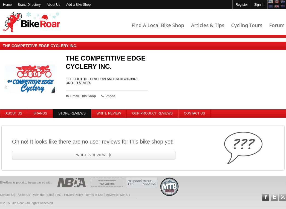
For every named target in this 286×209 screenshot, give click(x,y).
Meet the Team (43, 194)
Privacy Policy (73, 194)
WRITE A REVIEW (91, 155)
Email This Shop (81, 96)
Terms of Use (94, 194)
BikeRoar (31, 22)
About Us (53, 5)
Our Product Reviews (152, 113)
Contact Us (194, 113)
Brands (40, 113)
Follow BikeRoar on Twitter (274, 197)
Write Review (109, 113)
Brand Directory (29, 5)
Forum (277, 25)
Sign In (259, 5)
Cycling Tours (246, 25)
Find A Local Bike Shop (158, 25)
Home (7, 5)
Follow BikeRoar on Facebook (265, 197)
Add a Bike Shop (78, 5)
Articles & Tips (207, 25)
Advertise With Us (118, 194)
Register (242, 5)
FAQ (58, 194)
